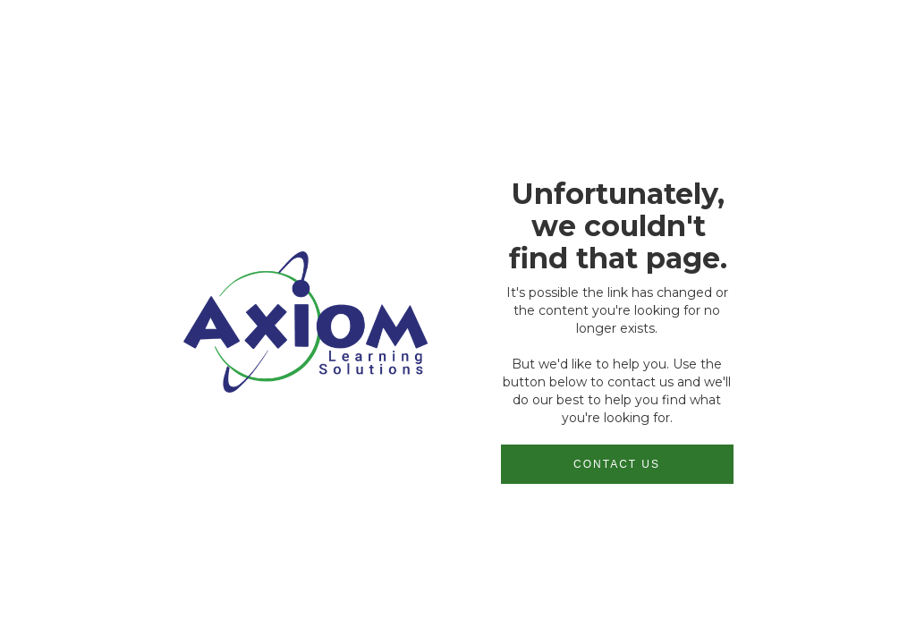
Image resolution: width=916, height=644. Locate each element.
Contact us (616, 464)
